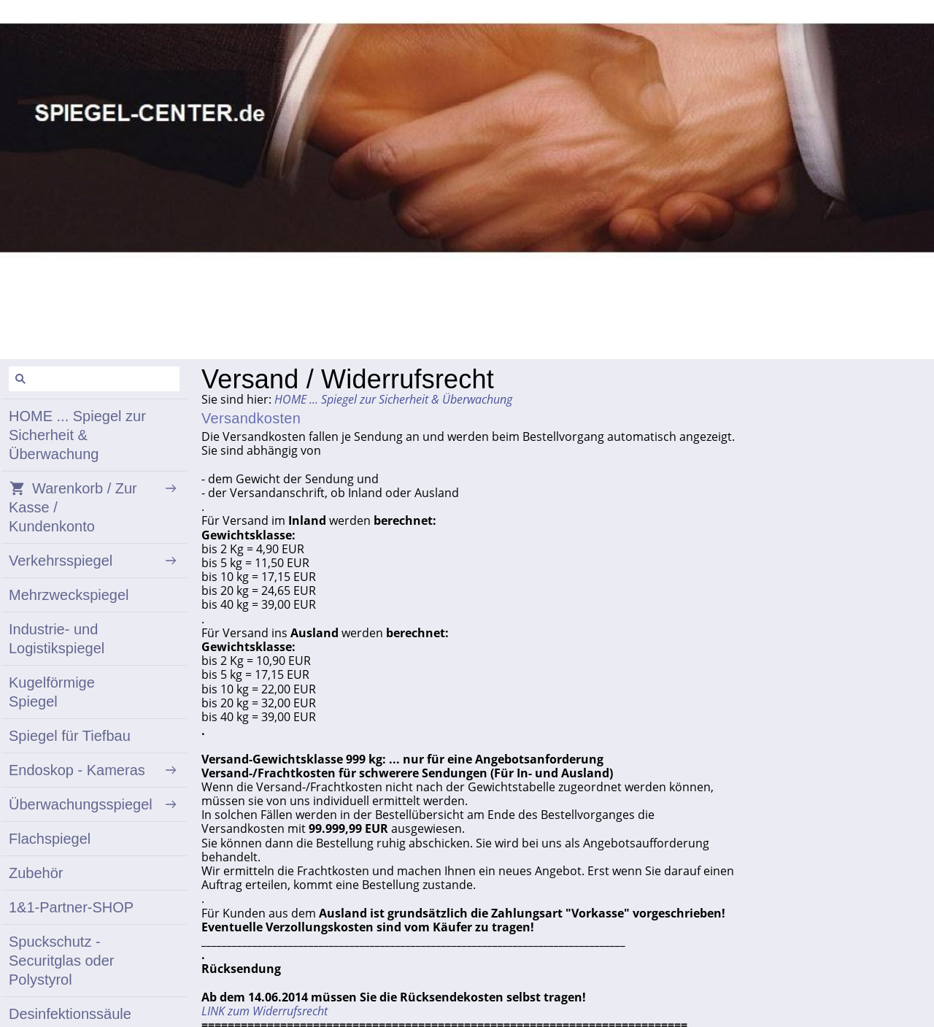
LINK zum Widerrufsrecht (264, 1011)
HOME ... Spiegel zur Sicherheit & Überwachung (393, 399)
